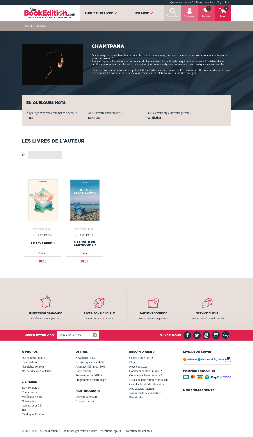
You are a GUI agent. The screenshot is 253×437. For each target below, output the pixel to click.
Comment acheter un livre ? (145, 375)
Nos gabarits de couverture (145, 393)
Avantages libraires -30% (90, 366)
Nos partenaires (85, 401)
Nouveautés (29, 401)
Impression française (45, 313)
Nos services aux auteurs (36, 371)
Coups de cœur (30, 392)
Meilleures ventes (32, 396)
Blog (218, 2)
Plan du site (136, 397)
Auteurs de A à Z (32, 405)
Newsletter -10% (85, 357)
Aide (227, 2)
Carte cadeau (83, 371)
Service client (207, 313)
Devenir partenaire (86, 396)
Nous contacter (204, 2)
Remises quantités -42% (90, 362)
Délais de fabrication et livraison (148, 379)
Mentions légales (111, 430)
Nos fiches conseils (33, 366)
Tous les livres (30, 387)
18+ (24, 409)
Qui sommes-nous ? (181, 2)
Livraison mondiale (99, 313)
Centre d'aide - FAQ (141, 357)
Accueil (28, 25)
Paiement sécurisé (153, 313)
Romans (42, 253)
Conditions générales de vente (79, 430)
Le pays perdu (43, 243)
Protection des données (138, 430)
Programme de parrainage (91, 379)
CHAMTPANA (42, 235)
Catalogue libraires (33, 414)
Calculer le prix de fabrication (147, 384)
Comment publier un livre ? (145, 371)
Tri (23, 155)
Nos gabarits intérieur (142, 388)
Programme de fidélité (89, 375)
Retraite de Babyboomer (85, 243)
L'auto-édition (30, 362)
